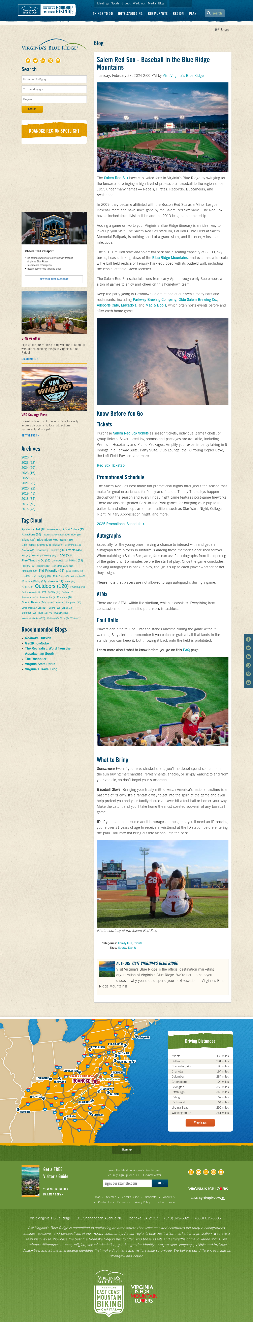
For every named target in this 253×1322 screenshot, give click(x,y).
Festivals (37, 555)
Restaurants (157, 13)
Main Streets (61, 576)
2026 (28, 457)
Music (70, 581)
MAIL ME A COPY (53, 1194)
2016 (28, 509)
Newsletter (151, 1197)
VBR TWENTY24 (58, 613)
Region (178, 13)
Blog (161, 3)
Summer (29, 612)
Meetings (103, 3)
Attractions (31, 534)
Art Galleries (54, 529)
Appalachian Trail (33, 529)
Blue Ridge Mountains (55, 539)
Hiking (76, 560)
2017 (28, 504)
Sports (115, 3)
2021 (28, 483)
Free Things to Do (36, 560)
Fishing (50, 555)
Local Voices (29, 576)
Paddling (77, 587)
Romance (64, 597)
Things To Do (103, 13)
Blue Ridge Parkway (36, 544)
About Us (169, 1197)
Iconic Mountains (62, 566)
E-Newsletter (31, 338)
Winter (75, 618)
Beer (76, 534)
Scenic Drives (55, 602)
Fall (26, 555)
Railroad (67, 592)
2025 (28, 462)
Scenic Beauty (34, 602)
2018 (28, 498)
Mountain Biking (34, 581)
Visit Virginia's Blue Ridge (183, 75)
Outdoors (52, 586)
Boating (58, 545)
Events (138, 943)
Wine (64, 618)
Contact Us (105, 1202)
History (28, 565)
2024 (28, 467)
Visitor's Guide (130, 1197)
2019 (28, 493)
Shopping (73, 602)
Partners (122, 1202)
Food (65, 555)
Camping (28, 550)
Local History (74, 571)
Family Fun (125, 943)
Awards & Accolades (56, 534)
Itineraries (29, 571)
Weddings (139, 3)
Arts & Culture (74, 529)
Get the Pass (30, 435)
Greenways (60, 560)
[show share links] (222, 29)
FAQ (186, 650)
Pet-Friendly (51, 592)
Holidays (43, 566)
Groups (126, 3)
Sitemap (126, 1149)
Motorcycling (78, 576)
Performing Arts (31, 592)
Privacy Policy (141, 1202)
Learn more (29, 359)
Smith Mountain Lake (34, 608)
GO (160, 1183)
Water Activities (33, 618)
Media (152, 3)
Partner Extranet (166, 1202)
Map (97, 1197)
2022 (28, 478)
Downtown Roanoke (50, 550)
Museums (55, 581)
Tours (43, 613)
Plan (193, 13)
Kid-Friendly (51, 571)
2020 (28, 488)
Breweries (73, 545)
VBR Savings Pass (34, 415)
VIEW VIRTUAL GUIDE (55, 1189)
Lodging (44, 576)
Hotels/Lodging (130, 13)
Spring (67, 608)
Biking (28, 539)
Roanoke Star (47, 597)
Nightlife (27, 587)
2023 (28, 473)
